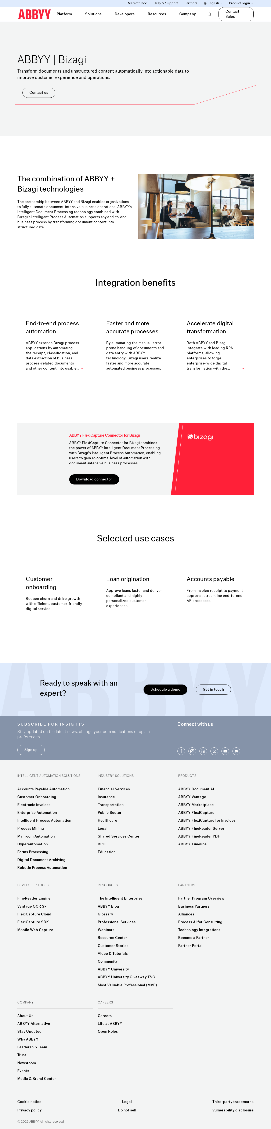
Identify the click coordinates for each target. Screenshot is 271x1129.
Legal (103, 829)
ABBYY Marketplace (196, 805)
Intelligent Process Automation (44, 821)
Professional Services (117, 922)
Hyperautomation (32, 844)
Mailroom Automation (36, 836)
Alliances (186, 914)
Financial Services (114, 789)
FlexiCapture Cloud (34, 914)
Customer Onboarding (36, 797)
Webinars (106, 930)
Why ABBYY (28, 1039)
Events (23, 1071)
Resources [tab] (157, 14)
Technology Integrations (199, 930)
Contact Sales (232, 14)
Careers (105, 1016)
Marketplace (137, 3)
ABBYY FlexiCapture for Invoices (207, 821)
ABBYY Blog (108, 906)
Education (107, 852)
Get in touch (213, 689)
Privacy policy (29, 1110)
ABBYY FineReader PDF (199, 836)
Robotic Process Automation (42, 868)
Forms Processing (32, 852)
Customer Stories (113, 946)
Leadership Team (32, 1047)
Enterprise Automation (37, 813)
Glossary (105, 914)
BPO (102, 844)
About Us (25, 1016)
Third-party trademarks (233, 1102)
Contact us (38, 92)
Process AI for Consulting (200, 922)
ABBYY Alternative (33, 1024)
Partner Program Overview (201, 898)
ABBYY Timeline (192, 844)
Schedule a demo (165, 689)
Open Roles (108, 1032)
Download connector (94, 479)
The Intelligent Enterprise (120, 898)
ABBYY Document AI (196, 789)
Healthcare (107, 821)
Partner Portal (190, 946)
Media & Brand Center (36, 1079)
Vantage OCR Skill (33, 906)
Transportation (111, 805)
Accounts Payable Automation (43, 789)
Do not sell (127, 1110)
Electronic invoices (34, 805)
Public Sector (110, 813)
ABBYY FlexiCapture (196, 813)
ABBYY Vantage (192, 797)
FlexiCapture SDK (33, 922)
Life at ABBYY (110, 1024)
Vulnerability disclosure (233, 1110)
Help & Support (165, 3)
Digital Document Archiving (41, 860)
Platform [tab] (64, 14)
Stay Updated (29, 1032)
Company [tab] (187, 14)
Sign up (31, 750)
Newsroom (26, 1063)
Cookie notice (29, 1102)
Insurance (106, 797)
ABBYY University (113, 969)
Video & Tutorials (113, 954)
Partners (191, 3)
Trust (21, 1055)
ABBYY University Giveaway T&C (126, 977)
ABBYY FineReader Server (201, 829)
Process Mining (30, 829)
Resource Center (112, 938)
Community (108, 961)
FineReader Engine (34, 898)
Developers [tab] (125, 14)
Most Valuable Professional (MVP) (127, 985)
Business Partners (194, 906)
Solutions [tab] (93, 14)
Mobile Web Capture (35, 930)
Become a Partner (193, 938)
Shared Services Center (119, 836)
